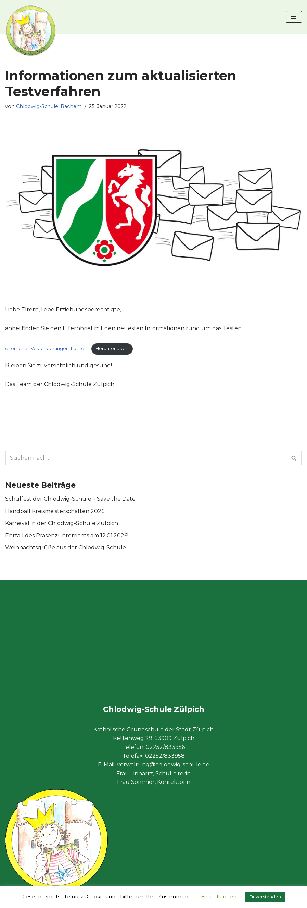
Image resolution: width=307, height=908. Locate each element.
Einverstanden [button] (265, 896)
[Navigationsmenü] (294, 17)
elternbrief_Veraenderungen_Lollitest (46, 348)
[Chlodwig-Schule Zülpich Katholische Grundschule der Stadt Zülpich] (30, 30)
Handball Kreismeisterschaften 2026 (54, 511)
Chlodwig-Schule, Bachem (49, 106)
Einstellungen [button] (218, 896)
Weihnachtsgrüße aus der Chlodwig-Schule (65, 548)
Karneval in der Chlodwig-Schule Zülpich (61, 523)
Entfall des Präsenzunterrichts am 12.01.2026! (66, 535)
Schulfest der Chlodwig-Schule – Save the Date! (71, 499)
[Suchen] (145, 458)
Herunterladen (111, 348)
